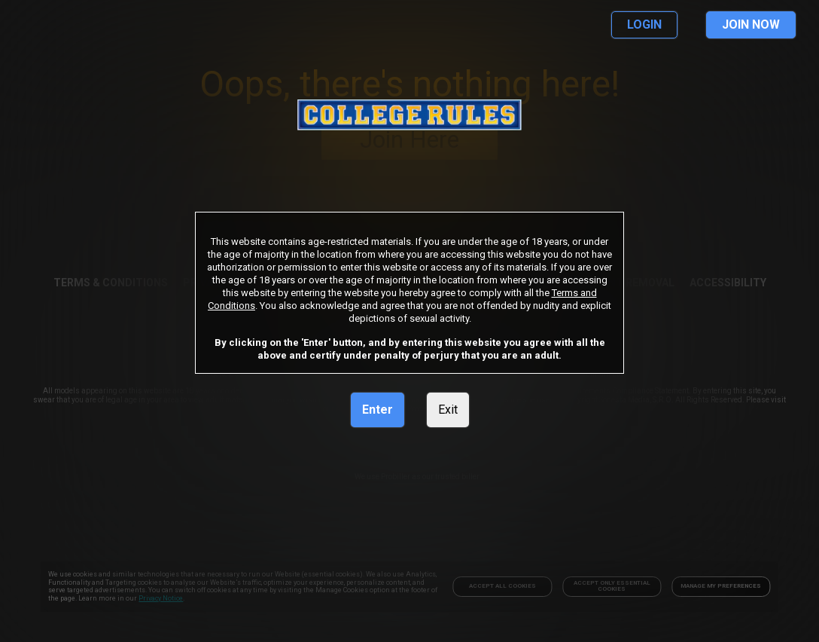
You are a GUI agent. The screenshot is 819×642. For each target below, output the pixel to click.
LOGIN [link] (644, 24)
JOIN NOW (751, 24)
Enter (377, 409)
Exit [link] (448, 409)
